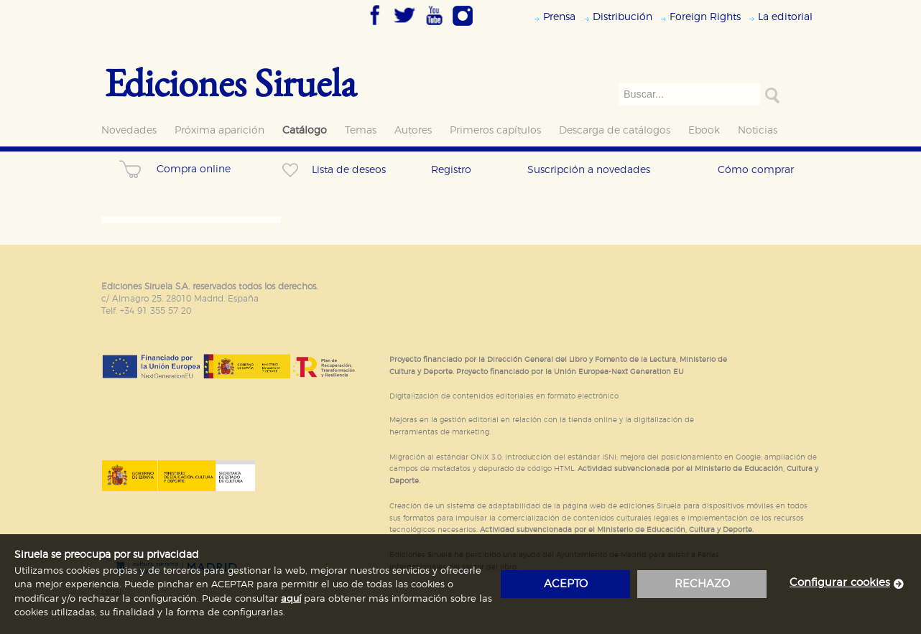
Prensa (559, 16)
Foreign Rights (705, 16)
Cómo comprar (756, 169)
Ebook (704, 130)
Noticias (757, 130)
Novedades (129, 130)
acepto (566, 584)
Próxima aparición (219, 130)
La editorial (785, 16)
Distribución (622, 16)
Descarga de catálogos (614, 130)
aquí (291, 599)
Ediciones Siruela (230, 82)
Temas (360, 130)
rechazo (702, 584)
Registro (451, 169)
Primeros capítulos (495, 130)
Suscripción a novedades (588, 169)
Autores (413, 130)
